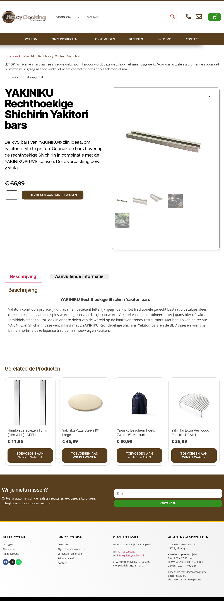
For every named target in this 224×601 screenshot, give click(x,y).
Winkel (18, 56)
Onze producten (66, 39)
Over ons (164, 39)
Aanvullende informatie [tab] (79, 276)
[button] (210, 96)
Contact (192, 39)
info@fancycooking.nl (131, 555)
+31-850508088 (127, 551)
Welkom (31, 39)
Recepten (136, 39)
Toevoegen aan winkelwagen (52, 195)
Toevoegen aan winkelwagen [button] (30, 455)
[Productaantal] (12, 195)
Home (8, 56)
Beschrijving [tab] (23, 276)
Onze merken (105, 39)
